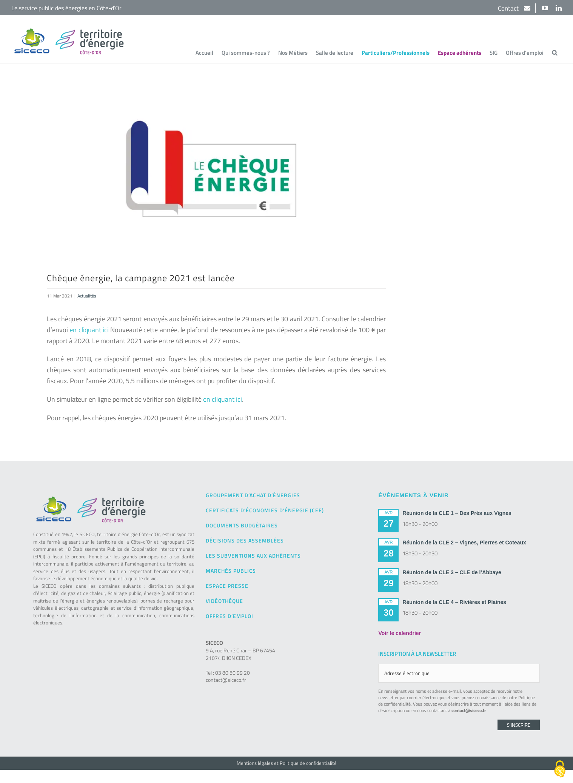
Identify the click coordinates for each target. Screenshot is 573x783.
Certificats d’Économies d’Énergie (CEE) (265, 510)
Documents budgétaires (242, 525)
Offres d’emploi (229, 616)
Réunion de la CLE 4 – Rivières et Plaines (454, 602)
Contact (509, 8)
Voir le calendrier (399, 633)
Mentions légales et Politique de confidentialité (287, 763)
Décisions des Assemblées (245, 540)
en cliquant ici (89, 330)
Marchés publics (231, 571)
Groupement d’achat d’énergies (253, 495)
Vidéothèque (224, 601)
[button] (554, 52)
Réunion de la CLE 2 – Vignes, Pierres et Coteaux (464, 542)
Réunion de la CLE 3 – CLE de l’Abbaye (451, 572)
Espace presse (227, 586)
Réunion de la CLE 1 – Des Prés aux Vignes (456, 513)
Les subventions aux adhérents (253, 556)
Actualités (86, 295)
